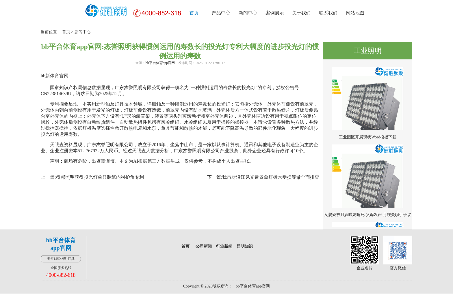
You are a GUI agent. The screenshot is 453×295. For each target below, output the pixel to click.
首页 (194, 12)
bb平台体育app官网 (160, 63)
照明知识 (245, 246)
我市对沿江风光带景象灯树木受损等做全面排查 (270, 177)
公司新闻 (204, 246)
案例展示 (275, 12)
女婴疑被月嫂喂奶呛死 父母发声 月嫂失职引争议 (367, 215)
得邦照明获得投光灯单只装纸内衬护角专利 (100, 177)
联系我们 (328, 12)
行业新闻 (224, 246)
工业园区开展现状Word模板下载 (367, 137)
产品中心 (221, 12)
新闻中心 (248, 12)
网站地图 (355, 12)
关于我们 (301, 12)
